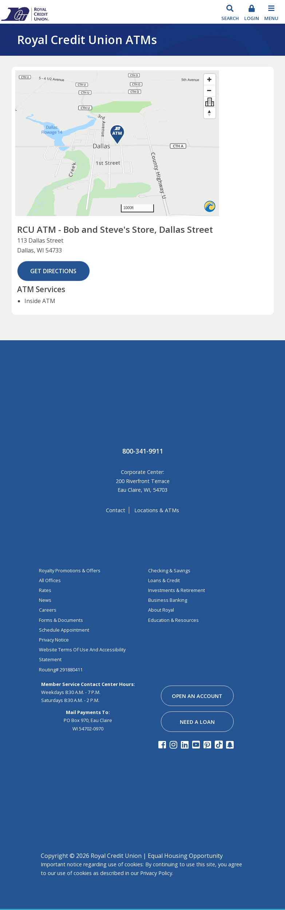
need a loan (197, 721)
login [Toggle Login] (251, 18)
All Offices (50, 580)
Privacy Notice (54, 639)
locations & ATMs (156, 510)
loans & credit (164, 580)
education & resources (173, 620)
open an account (197, 696)
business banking (167, 600)
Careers (47, 610)
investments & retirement (176, 590)
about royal (161, 610)
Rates (45, 590)
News (45, 600)
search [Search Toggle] (230, 18)
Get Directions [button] (53, 271)
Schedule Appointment (64, 630)
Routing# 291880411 (61, 669)
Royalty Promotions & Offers (69, 570)
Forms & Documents (61, 620)
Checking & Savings (169, 570)
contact (115, 510)
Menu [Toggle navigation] (271, 18)
